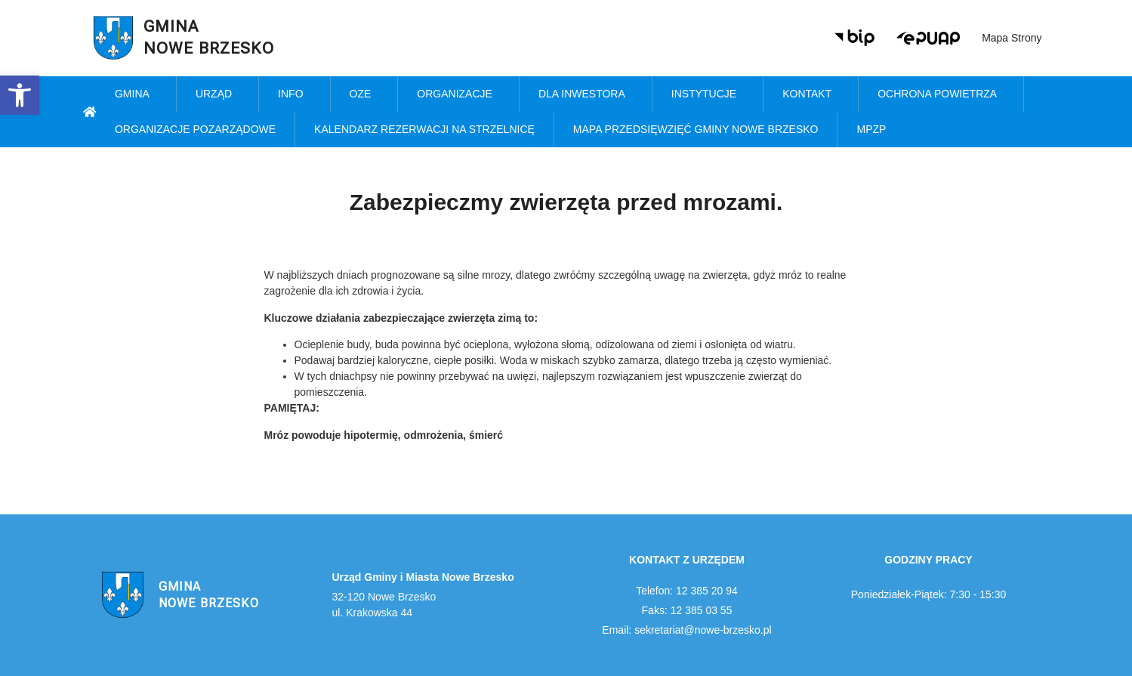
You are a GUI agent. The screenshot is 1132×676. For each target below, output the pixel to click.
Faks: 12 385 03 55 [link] (687, 610)
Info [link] (294, 94)
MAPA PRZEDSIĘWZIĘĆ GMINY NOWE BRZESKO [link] (696, 129)
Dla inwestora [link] (585, 94)
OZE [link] (364, 94)
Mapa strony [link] (1011, 38)
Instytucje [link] (707, 94)
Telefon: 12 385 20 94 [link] (687, 591)
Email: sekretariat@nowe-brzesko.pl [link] (686, 630)
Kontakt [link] (810, 94)
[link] (19, 95)
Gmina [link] (136, 94)
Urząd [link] (217, 94)
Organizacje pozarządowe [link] (195, 129)
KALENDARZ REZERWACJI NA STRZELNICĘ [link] (424, 129)
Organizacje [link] (458, 94)
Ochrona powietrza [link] (941, 94)
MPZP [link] (874, 129)
